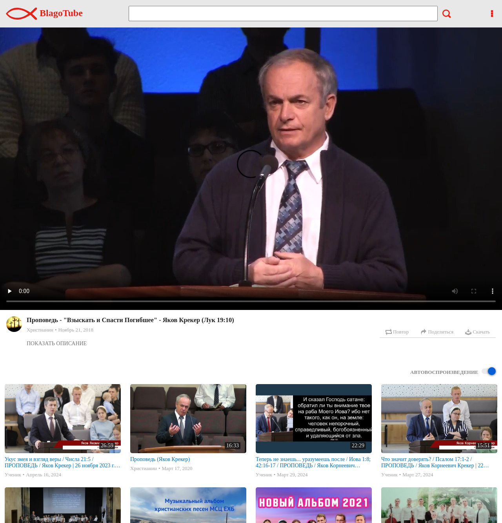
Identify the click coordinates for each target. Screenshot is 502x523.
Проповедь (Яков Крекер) (160, 459)
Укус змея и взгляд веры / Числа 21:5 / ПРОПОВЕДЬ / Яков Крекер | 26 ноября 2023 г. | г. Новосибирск (61, 462)
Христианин (40, 330)
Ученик (13, 474)
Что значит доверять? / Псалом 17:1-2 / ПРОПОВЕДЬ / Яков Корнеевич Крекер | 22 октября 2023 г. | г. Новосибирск (432, 462)
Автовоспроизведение (453, 371)
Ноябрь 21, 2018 (75, 330)
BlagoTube (44, 13)
